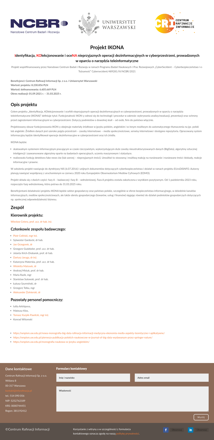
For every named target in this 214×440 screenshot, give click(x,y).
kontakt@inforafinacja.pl (18, 390)
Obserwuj (177, 429)
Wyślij (201, 417)
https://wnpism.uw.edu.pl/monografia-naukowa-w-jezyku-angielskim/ (51, 341)
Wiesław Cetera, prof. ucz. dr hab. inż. (31, 221)
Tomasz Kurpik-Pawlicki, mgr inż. (31, 314)
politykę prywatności (127, 433)
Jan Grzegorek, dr (22, 244)
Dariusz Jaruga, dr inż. (25, 257)
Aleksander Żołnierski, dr (26, 292)
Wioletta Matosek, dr (24, 266)
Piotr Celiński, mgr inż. (25, 235)
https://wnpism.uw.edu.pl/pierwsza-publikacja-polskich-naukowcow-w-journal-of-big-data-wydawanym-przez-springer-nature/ (82, 337)
